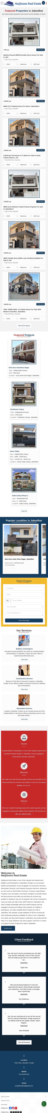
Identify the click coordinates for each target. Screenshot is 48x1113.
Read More (24, 963)
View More (10, 569)
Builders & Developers (24, 649)
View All (24, 511)
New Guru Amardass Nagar (19, 367)
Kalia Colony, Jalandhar (13, 559)
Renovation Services (24, 708)
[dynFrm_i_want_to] (24, 607)
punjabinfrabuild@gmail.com (24, 1086)
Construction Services (24, 678)
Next (43, 548)
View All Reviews (24, 1042)
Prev (4, 548)
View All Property (24, 325)
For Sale (40, 49)
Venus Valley (14, 451)
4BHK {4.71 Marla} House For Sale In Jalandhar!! (21, 106)
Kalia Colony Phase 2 (20, 495)
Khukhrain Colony (17, 409)
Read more (8, 928)
